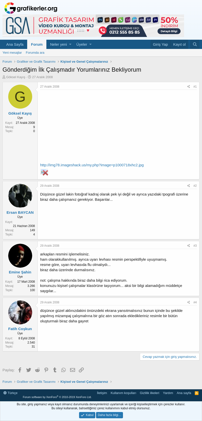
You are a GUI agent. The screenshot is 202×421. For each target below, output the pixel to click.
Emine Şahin (20, 272)
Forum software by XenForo (57, 397)
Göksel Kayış (15, 77)
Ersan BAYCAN (20, 212)
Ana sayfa (184, 393)
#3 (195, 245)
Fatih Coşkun (20, 329)
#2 (195, 186)
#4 (195, 302)
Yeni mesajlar (12, 52)
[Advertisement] (118, 127)
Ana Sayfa (14, 44)
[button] (70, 44)
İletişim (102, 393)
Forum (37, 44)
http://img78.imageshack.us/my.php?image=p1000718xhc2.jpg (92, 165)
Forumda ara (35, 52)
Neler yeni (58, 44)
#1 (195, 86)
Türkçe (10, 393)
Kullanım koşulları (123, 393)
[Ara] (195, 44)
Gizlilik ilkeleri (149, 393)
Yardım (168, 393)
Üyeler (81, 44)
